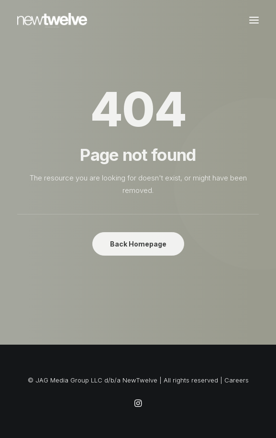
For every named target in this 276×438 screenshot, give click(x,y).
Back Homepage (138, 244)
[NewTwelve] (52, 20)
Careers (236, 380)
